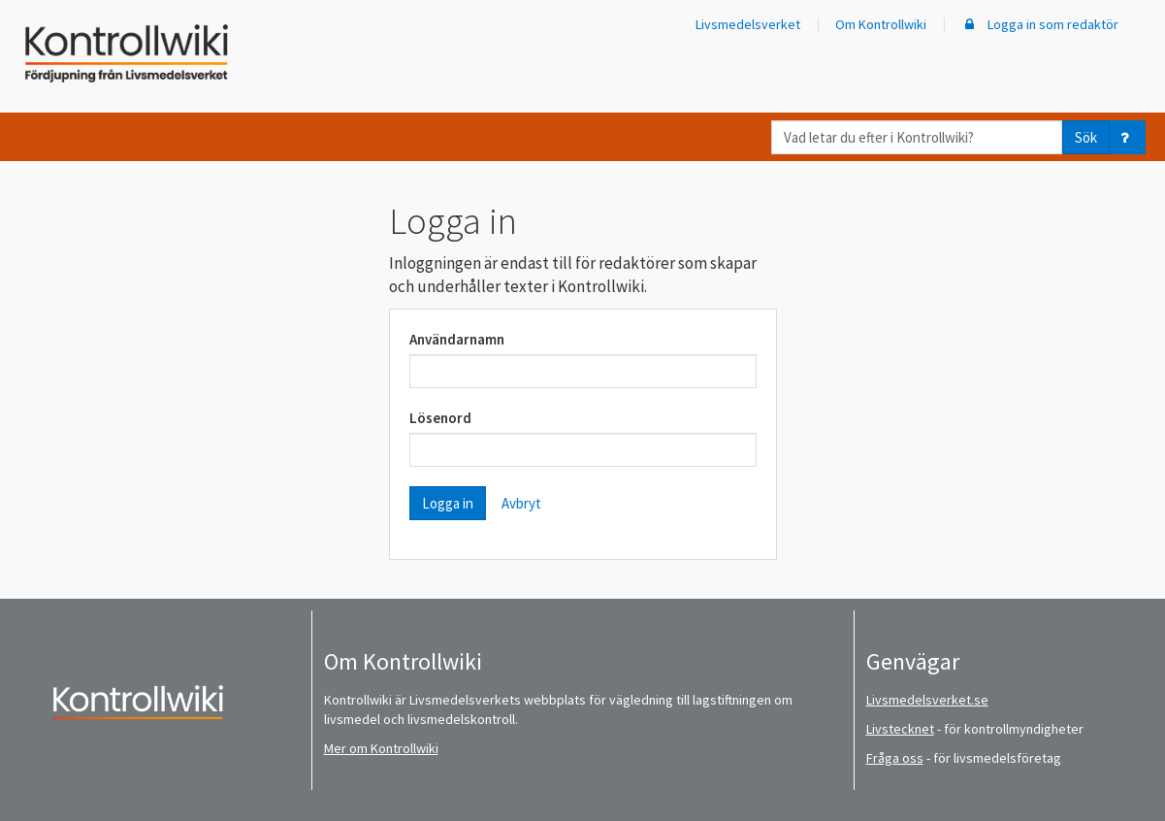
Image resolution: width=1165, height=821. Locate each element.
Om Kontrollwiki (880, 24)
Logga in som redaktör (1039, 24)
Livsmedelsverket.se (927, 699)
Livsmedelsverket (748, 24)
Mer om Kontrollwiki (381, 748)
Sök (1086, 137)
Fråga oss (894, 758)
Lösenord (440, 418)
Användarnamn (456, 339)
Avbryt (521, 503)
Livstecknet (900, 729)
